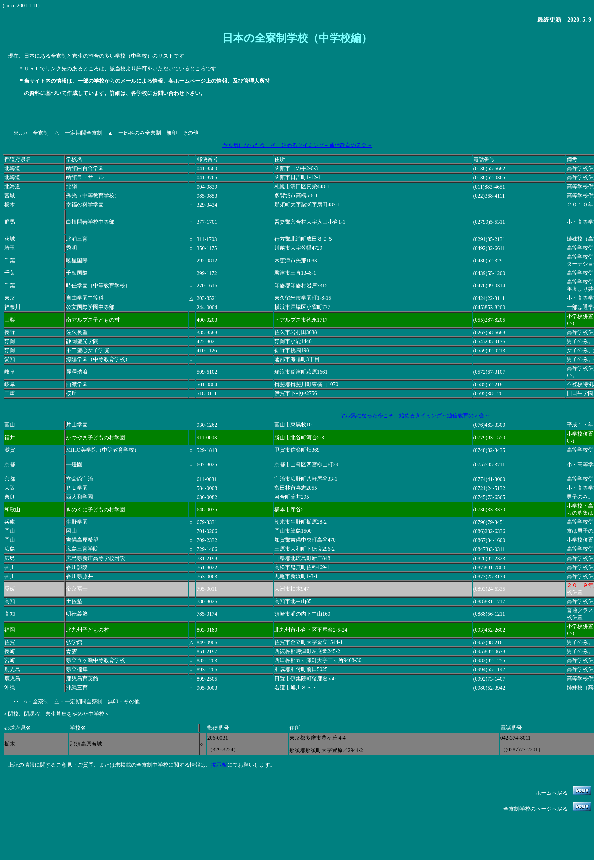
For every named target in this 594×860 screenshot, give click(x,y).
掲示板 (219, 765)
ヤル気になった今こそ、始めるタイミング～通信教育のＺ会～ (297, 145)
